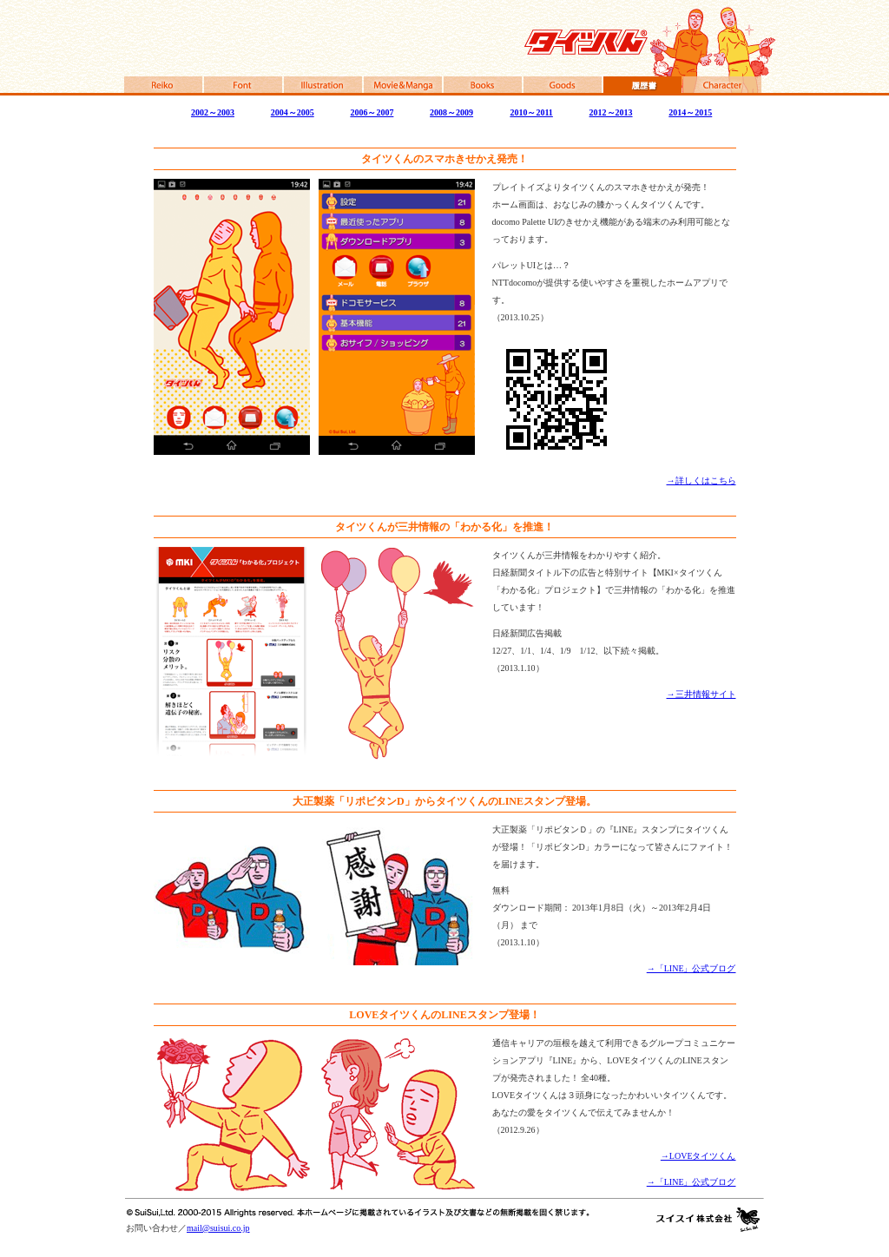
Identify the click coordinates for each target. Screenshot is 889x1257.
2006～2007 (371, 112)
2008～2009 (451, 112)
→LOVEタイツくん (698, 1156)
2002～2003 (212, 112)
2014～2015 (690, 112)
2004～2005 (292, 112)
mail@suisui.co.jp (218, 1228)
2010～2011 (531, 112)
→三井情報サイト (701, 694)
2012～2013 (611, 112)
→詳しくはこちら (701, 480)
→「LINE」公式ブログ (691, 968)
